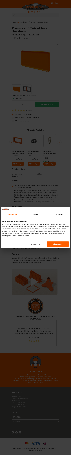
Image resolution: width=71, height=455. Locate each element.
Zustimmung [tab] (12, 214)
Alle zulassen (57, 244)
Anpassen (35, 244)
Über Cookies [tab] (58, 214)
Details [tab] (35, 214)
